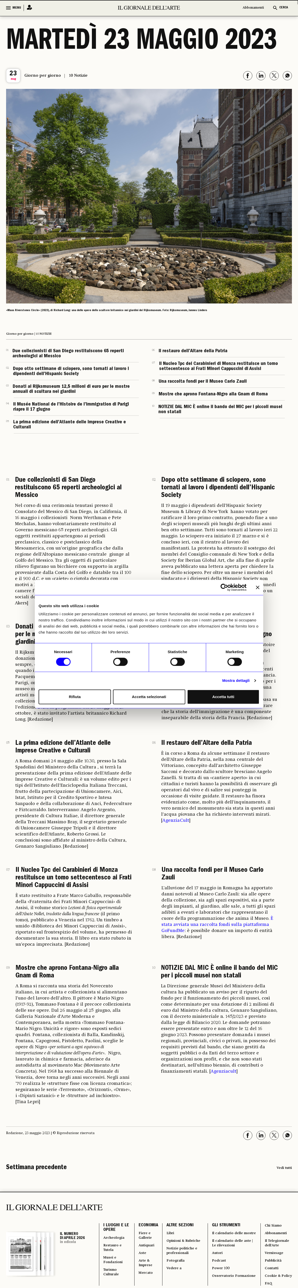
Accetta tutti (223, 697)
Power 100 (220, 1281)
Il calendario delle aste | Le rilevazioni (233, 1252)
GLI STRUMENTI (225, 1226)
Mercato (144, 1281)
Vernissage (274, 1258)
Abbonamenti (253, 7)
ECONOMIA (146, 1226)
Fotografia (175, 1267)
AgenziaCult (175, 820)
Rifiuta (75, 697)
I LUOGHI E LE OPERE (113, 1229)
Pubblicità (273, 1267)
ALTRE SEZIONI (178, 1226)
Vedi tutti (284, 1168)
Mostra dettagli (236, 680)
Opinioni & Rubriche (183, 1244)
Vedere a (172, 1276)
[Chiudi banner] (257, 587)
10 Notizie (78, 76)
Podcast (218, 1272)
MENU (16, 8)
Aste (141, 1258)
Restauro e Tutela (113, 1252)
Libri (169, 1235)
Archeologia (114, 1240)
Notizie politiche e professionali (181, 1255)
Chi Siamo (273, 1226)
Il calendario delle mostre (227, 1238)
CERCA (283, 7)
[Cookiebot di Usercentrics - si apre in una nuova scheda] (224, 587)
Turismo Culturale (112, 1281)
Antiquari (145, 1249)
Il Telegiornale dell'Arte (277, 1246)
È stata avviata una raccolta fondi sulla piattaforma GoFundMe (217, 924)
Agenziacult (224, 1071)
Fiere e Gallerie (144, 1238)
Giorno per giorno (42, 76)
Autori (217, 1264)
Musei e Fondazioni (113, 1266)
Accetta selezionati (149, 697)
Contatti (271, 1276)
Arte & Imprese (144, 1269)
